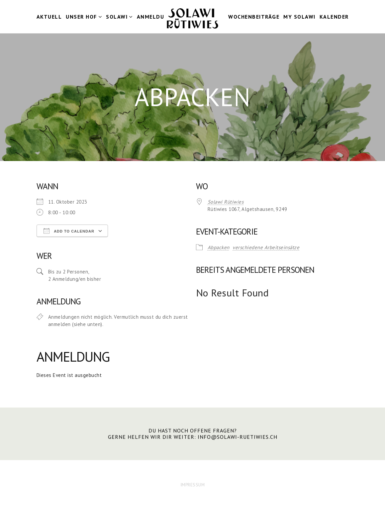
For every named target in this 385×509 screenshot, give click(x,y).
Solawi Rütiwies (226, 202)
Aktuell (49, 16)
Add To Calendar (69, 231)
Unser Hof (81, 16)
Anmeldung (155, 16)
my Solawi (299, 16)
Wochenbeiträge (253, 16)
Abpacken (219, 247)
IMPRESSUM (192, 485)
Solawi (117, 16)
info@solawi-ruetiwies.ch (237, 436)
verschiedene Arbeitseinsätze (266, 247)
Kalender (334, 16)
